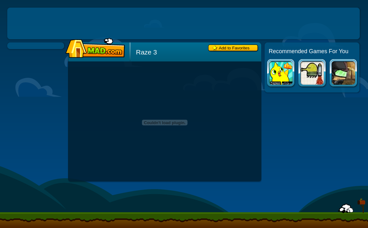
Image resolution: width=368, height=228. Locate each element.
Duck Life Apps (281, 73)
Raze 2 (343, 73)
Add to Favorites (234, 48)
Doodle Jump (312, 73)
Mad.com (94, 48)
